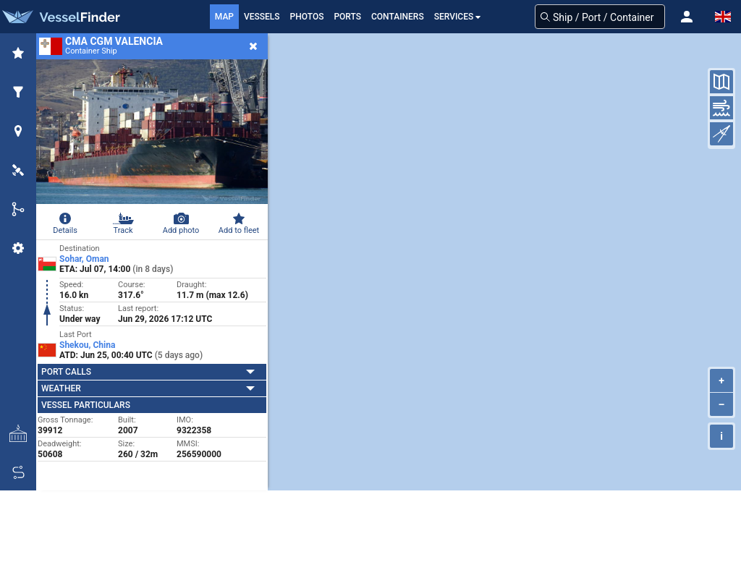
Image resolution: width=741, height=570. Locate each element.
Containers (397, 17)
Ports (347, 17)
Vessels (262, 17)
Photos (307, 17)
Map (224, 17)
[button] (687, 16)
